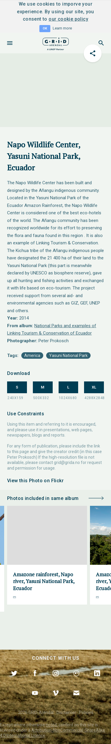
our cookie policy (68, 19)
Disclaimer (66, 712)
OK (45, 28)
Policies (86, 712)
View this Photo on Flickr (35, 480)
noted (51, 724)
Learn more (62, 28)
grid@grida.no (67, 462)
